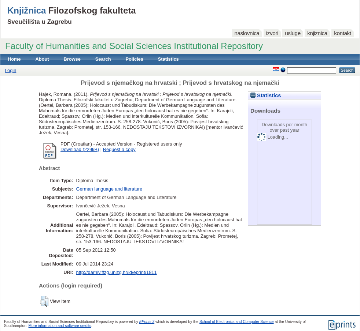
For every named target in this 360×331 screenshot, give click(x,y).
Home (14, 59)
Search (103, 59)
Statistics (168, 59)
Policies (134, 59)
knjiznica (317, 33)
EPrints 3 (147, 322)
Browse (72, 59)
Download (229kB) (79, 149)
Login (10, 70)
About (42, 59)
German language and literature (109, 189)
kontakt (342, 33)
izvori (272, 33)
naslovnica (246, 33)
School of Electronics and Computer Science (236, 322)
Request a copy (119, 149)
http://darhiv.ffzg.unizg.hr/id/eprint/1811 (116, 272)
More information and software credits (60, 326)
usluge (293, 33)
